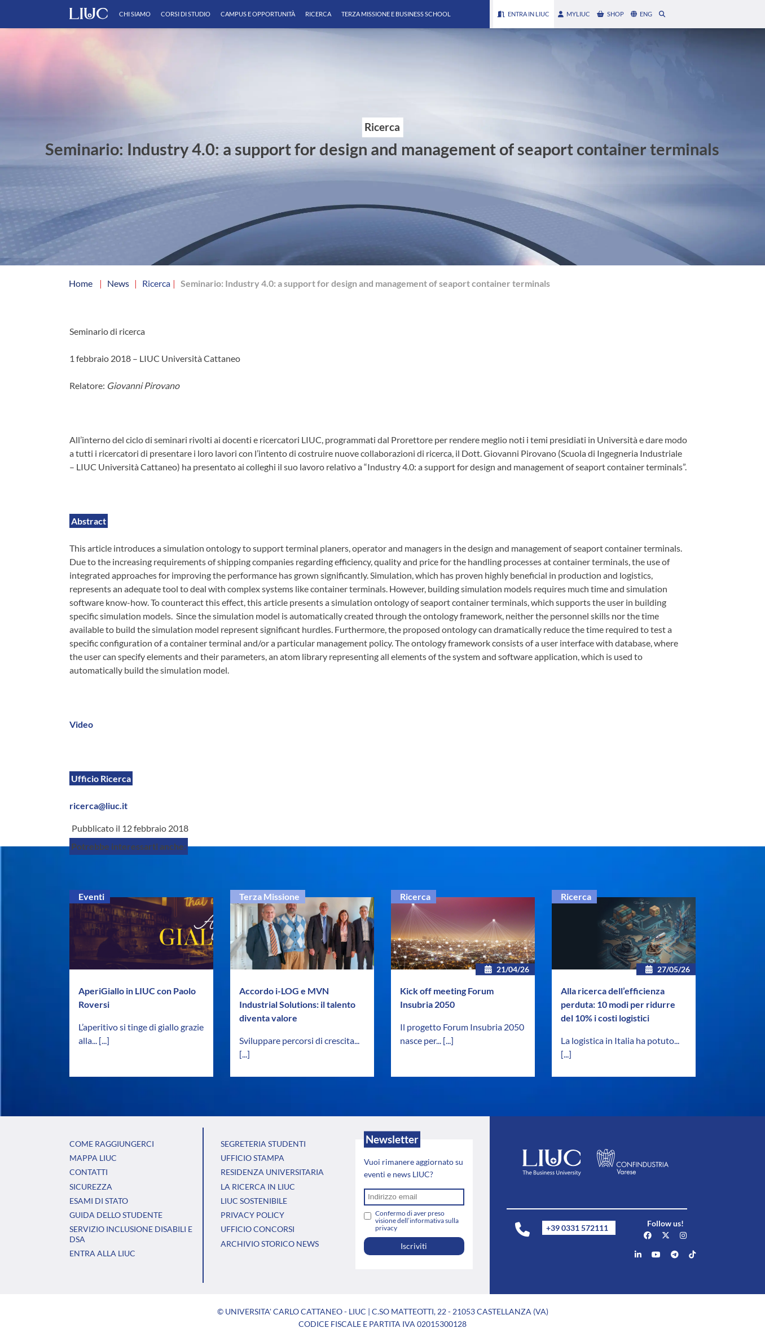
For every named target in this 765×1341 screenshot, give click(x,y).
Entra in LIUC (523, 14)
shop (610, 14)
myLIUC (574, 14)
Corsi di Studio (185, 14)
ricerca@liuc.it (98, 805)
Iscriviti (414, 1246)
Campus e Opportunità (258, 14)
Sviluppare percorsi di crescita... (299, 1040)
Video (81, 724)
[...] (104, 1040)
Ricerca (318, 14)
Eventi (91, 896)
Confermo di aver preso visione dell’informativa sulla (417, 1220)
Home (81, 283)
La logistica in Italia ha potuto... (620, 1040)
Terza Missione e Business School (396, 14)
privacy (386, 1227)
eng (641, 14)
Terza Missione (269, 896)
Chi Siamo (135, 14)
